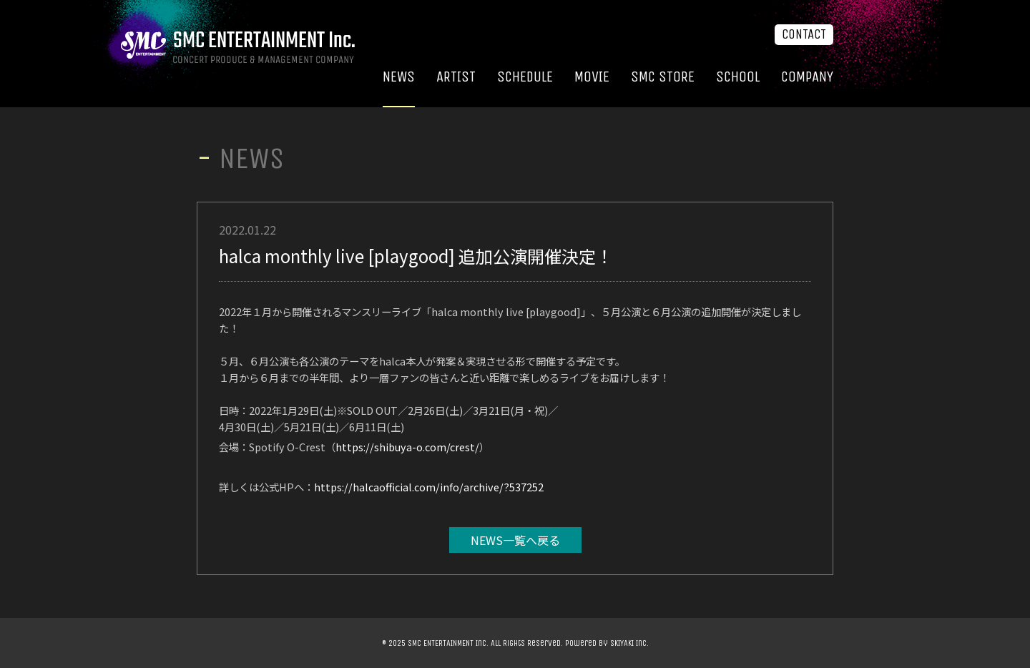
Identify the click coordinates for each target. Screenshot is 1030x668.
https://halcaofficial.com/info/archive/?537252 (429, 486)
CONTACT (804, 34)
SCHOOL (738, 77)
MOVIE (591, 77)
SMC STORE (663, 77)
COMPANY (807, 77)
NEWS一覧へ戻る (515, 540)
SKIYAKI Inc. (629, 643)
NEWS (399, 77)
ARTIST (456, 77)
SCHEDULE (525, 77)
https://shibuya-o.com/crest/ (407, 446)
